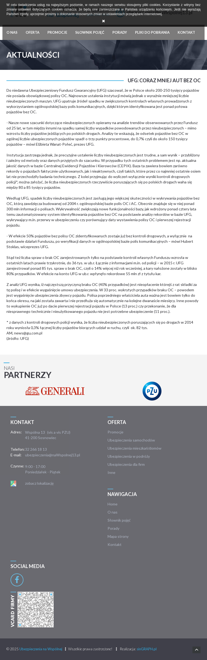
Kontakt (186, 32)
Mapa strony (118, 536)
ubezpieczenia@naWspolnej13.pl (52, 455)
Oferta (32, 32)
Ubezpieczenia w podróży (129, 456)
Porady (119, 32)
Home (113, 504)
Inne (111, 472)
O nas (12, 32)
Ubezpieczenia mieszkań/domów (134, 448)
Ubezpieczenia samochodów (131, 440)
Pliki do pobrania (152, 32)
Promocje (57, 32)
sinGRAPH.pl (147, 649)
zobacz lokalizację (39, 483)
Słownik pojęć (89, 32)
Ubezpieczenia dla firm (126, 464)
